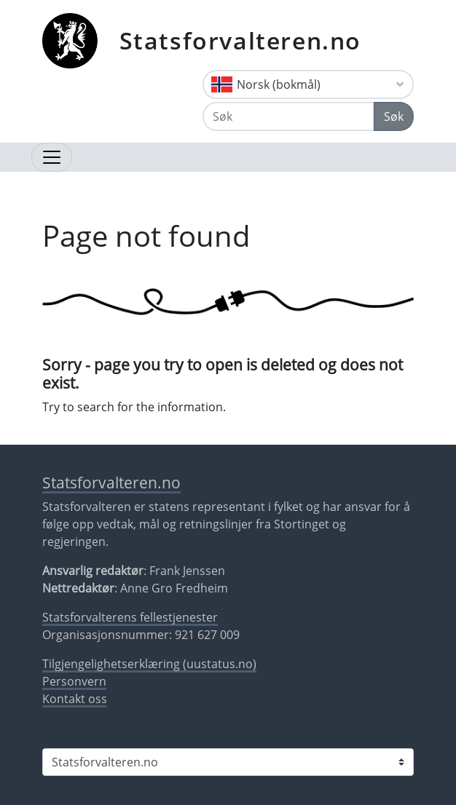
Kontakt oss (74, 699)
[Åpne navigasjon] (51, 157)
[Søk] (288, 116)
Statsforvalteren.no (240, 40)
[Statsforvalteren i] (228, 762)
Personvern (74, 681)
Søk (394, 116)
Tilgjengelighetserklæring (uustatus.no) (149, 664)
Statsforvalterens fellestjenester (130, 617)
